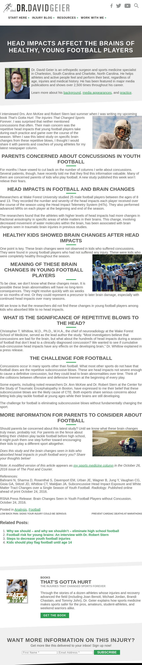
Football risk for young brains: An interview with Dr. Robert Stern (58, 535)
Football (34, 509)
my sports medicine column (93, 465)
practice (125, 92)
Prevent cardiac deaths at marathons (117, 513)
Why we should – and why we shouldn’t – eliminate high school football (63, 531)
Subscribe (107, 652)
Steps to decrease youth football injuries (38, 538)
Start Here (17, 17)
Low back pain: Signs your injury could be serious (33, 513)
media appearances (97, 92)
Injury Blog (42, 17)
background (72, 92)
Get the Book (54, 615)
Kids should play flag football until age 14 (39, 542)
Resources (66, 17)
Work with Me (92, 17)
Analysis (21, 509)
